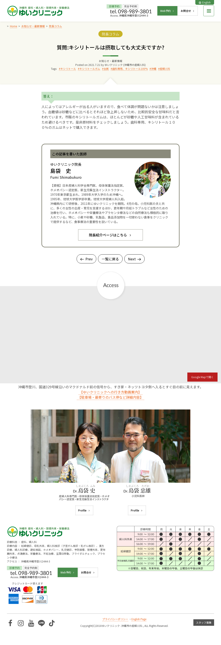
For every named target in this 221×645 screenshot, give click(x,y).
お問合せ (188, 11)
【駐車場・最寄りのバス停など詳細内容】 (110, 397)
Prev (86, 258)
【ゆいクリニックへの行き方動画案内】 (110, 392)
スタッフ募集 (204, 622)
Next (134, 258)
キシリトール (68, 68)
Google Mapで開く (202, 377)
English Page (138, 619)
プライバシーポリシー (115, 619)
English (205, 2)
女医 (106, 68)
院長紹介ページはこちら (110, 234)
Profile (84, 510)
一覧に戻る (110, 258)
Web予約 (167, 11)
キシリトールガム (89, 68)
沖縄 (153, 68)
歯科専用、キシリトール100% (130, 68)
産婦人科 (165, 68)
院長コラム (110, 34)
